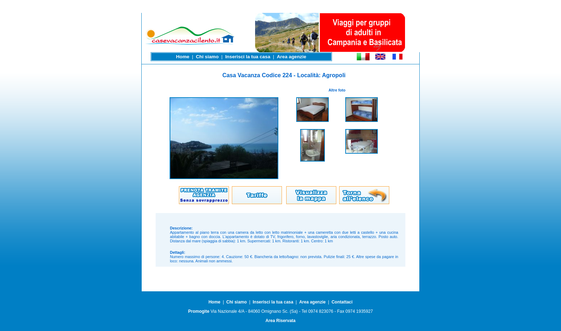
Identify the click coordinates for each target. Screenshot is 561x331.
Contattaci (342, 302)
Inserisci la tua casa (247, 56)
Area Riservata (280, 320)
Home (182, 56)
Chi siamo (207, 56)
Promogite (198, 311)
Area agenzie (291, 56)
